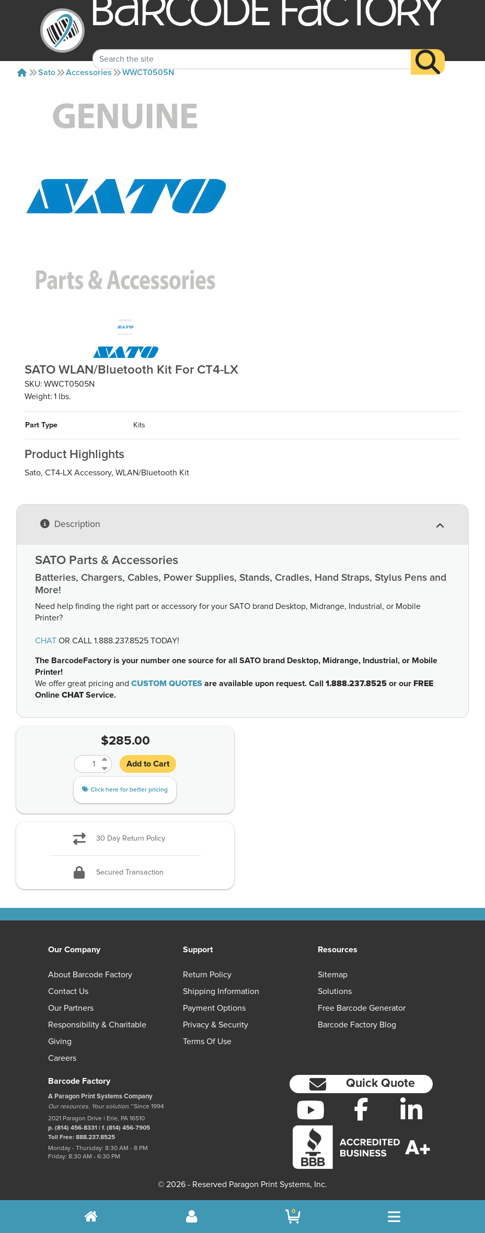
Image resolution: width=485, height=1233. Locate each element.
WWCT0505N (148, 72)
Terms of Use (207, 1041)
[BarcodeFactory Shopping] (293, 1216)
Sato (46, 72)
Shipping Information (221, 991)
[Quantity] (86, 764)
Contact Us (68, 991)
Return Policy (207, 975)
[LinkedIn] (412, 1109)
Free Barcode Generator (362, 1008)
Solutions (335, 991)
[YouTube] (311, 1109)
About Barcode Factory (90, 975)
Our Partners (71, 1008)
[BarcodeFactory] (62, 30)
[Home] (22, 72)
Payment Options (214, 1008)
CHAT (45, 641)
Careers (62, 1058)
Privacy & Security (215, 1025)
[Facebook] (361, 1108)
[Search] (428, 51)
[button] (361, 1084)
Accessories (89, 72)
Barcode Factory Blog (357, 1025)
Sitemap (333, 975)
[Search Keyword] (252, 48)
